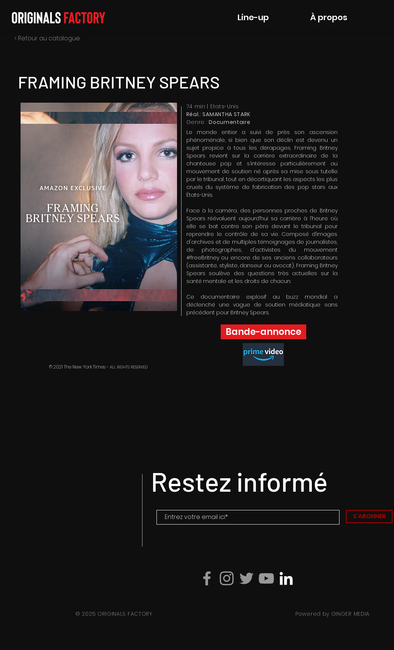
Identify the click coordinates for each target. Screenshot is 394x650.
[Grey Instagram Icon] (226, 578)
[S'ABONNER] (369, 516)
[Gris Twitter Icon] (246, 578)
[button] (99, 207)
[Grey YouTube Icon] (266, 578)
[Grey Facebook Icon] (207, 578)
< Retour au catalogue (47, 38)
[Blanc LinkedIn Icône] (286, 578)
